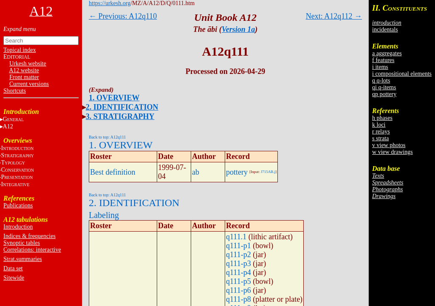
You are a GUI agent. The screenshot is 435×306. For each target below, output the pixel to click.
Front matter (24, 77)
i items (380, 67)
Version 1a (238, 29)
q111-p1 (238, 245)
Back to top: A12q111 (107, 137)
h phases (382, 118)
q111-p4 (238, 272)
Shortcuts (14, 91)
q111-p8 (238, 299)
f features (383, 60)
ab (195, 172)
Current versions (29, 84)
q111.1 (236, 236)
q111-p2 (238, 254)
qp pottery (384, 94)
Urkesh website (27, 63)
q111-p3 (238, 263)
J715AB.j (268, 172)
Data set (13, 268)
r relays (381, 131)
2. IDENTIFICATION (122, 107)
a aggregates (387, 53)
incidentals (385, 29)
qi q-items (384, 87)
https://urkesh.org (109, 3)
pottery (237, 172)
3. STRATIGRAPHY (120, 116)
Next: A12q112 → (334, 16)
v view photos (389, 145)
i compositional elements (402, 74)
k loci (379, 125)
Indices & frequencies (29, 236)
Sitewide (13, 278)
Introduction (18, 227)
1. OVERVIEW (114, 98)
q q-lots (381, 80)
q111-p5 (238, 281)
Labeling (104, 215)
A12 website (24, 70)
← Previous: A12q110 (123, 16)
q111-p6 (238, 290)
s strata (380, 138)
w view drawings (392, 152)
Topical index (19, 50)
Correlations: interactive (32, 249)
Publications (18, 205)
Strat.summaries (22, 259)
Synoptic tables (21, 243)
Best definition (113, 172)
